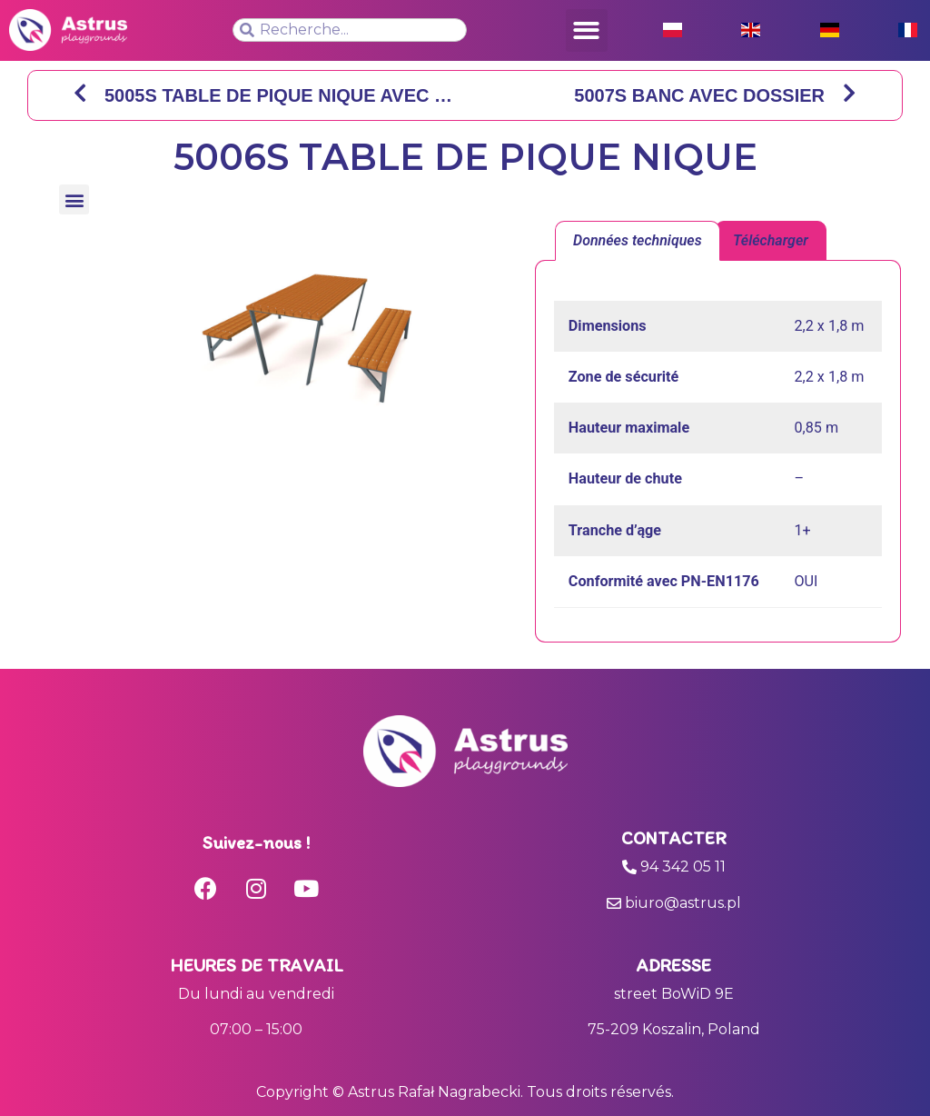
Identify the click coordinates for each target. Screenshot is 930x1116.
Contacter (674, 838)
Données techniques (637, 240)
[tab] (637, 241)
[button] (587, 30)
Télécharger (770, 240)
